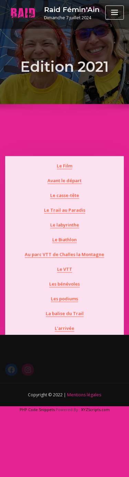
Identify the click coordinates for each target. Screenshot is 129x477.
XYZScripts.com (95, 409)
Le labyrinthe (64, 245)
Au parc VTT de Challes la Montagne (64, 275)
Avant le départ (64, 201)
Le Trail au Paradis (64, 230)
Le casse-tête (64, 216)
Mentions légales (84, 395)
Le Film (64, 186)
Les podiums (64, 319)
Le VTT (64, 289)
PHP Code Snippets (37, 409)
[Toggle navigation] (114, 12)
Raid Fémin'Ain (72, 9)
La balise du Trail (65, 334)
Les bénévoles (64, 305)
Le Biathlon (64, 260)
